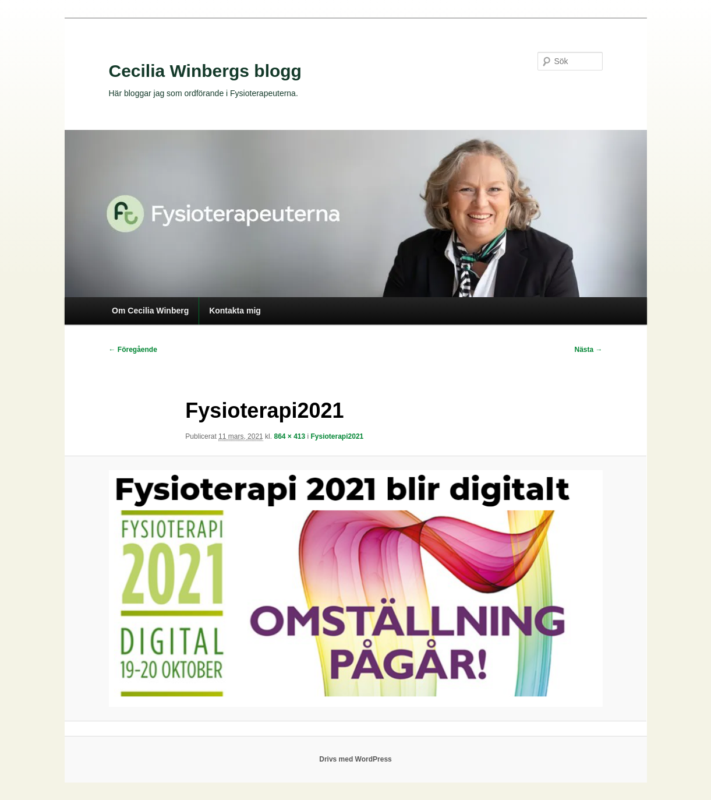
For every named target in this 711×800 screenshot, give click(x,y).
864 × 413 (289, 436)
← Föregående (133, 350)
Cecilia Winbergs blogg (205, 70)
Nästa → (588, 350)
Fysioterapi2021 (337, 436)
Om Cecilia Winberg (150, 310)
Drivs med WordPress (355, 759)
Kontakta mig (235, 310)
